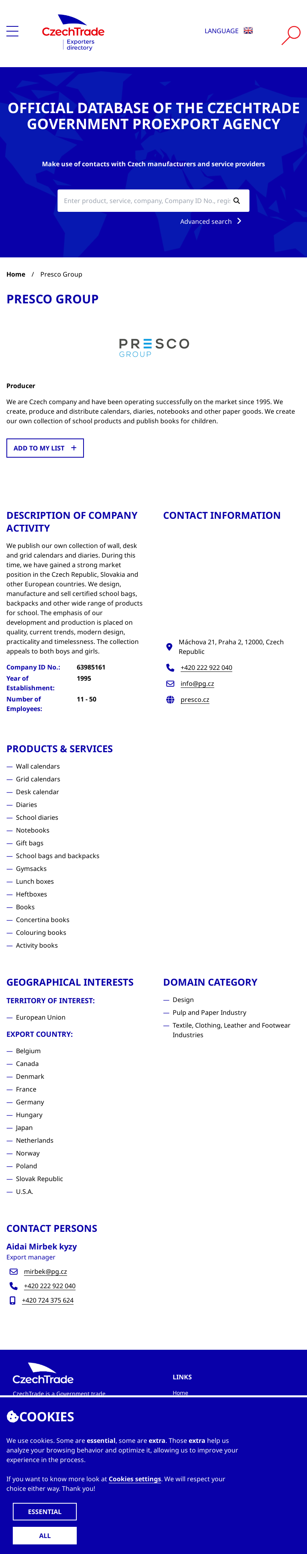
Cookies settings (135, 1478)
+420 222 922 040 (206, 667)
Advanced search (212, 221)
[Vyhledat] (291, 35)
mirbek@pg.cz (45, 1271)
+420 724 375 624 (48, 1300)
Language (229, 30)
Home (15, 274)
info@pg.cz (197, 683)
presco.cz (195, 699)
